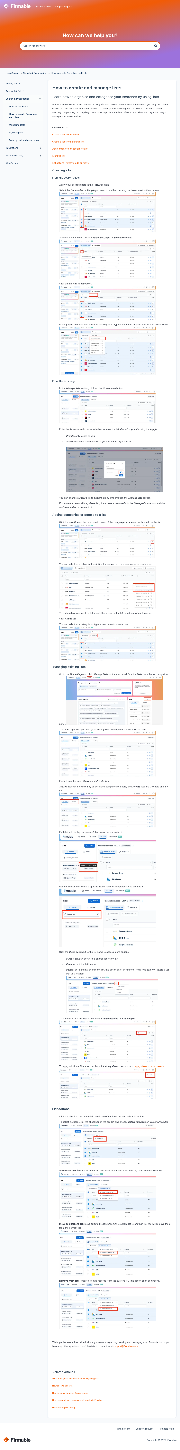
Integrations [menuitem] (12, 147)
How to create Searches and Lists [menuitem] (23, 116)
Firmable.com (43, 6)
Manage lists (59, 155)
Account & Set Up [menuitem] (15, 91)
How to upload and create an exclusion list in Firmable (77, 1400)
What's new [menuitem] (12, 163)
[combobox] (85, 45)
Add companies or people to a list (70, 148)
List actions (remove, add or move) (71, 163)
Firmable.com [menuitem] (122, 1428)
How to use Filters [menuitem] (19, 106)
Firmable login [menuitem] (166, 1428)
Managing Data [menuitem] (17, 124)
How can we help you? (90, 35)
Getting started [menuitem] (13, 83)
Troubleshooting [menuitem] (14, 155)
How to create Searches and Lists (69, 73)
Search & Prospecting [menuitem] (17, 98)
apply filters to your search (149, 1066)
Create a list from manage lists (68, 141)
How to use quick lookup (64, 1407)
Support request (63, 6)
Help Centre (12, 73)
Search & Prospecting (34, 73)
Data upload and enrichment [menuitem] (24, 140)
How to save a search (62, 1386)
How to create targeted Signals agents (70, 1393)
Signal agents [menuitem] (16, 132)
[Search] (155, 45)
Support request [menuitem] (144, 1428)
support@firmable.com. (125, 1346)
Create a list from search (65, 134)
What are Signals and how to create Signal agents (75, 1378)
